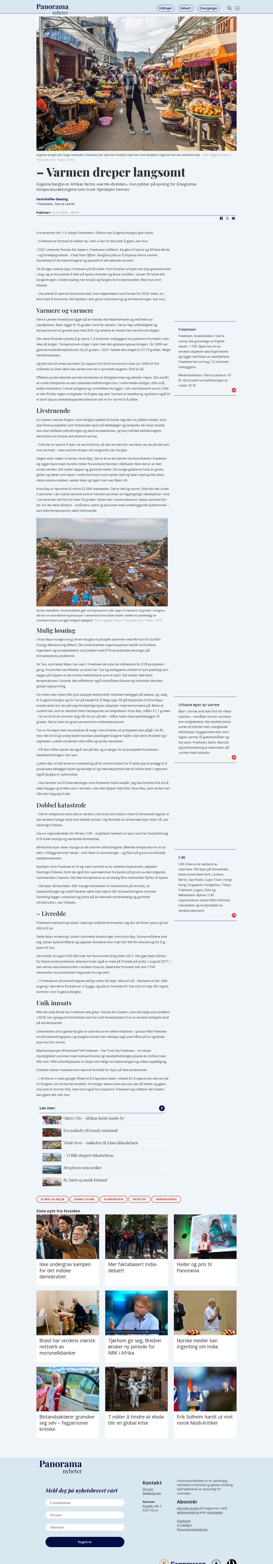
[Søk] (229, 8)
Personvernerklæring (192, 1529)
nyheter (139, 1199)
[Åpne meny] (237, 8)
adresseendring (188, 1512)
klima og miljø (52, 1199)
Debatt (185, 8)
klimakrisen (113, 1199)
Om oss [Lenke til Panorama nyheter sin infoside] (148, 1489)
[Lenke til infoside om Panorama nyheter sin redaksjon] (152, 1496)
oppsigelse (215, 1512)
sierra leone (84, 1199)
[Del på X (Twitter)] (227, 218)
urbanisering (166, 1199)
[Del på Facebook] (221, 218)
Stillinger (165, 8)
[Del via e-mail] (233, 218)
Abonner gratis (187, 1508)
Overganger (209, 8)
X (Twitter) (184, 1525)
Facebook (184, 1521)
